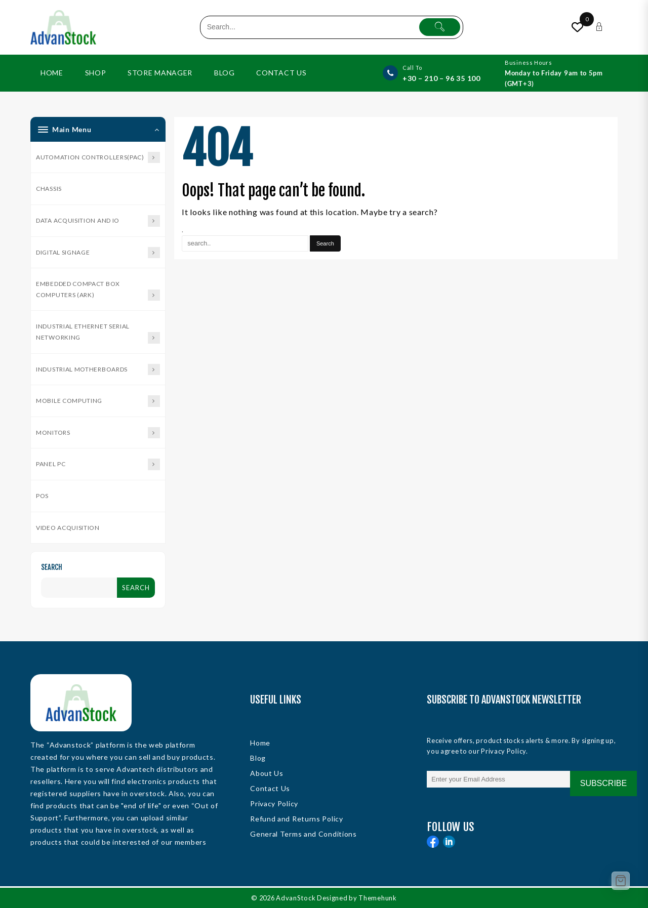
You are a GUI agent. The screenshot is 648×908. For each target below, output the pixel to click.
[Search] (325, 243)
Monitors (98, 433)
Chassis (49, 188)
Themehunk (380, 898)
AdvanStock (296, 898)
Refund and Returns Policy (296, 818)
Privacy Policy (274, 803)
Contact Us (270, 788)
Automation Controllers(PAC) (98, 157)
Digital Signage (98, 253)
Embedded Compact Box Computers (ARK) (98, 290)
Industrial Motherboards (98, 370)
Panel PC (98, 464)
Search (51, 567)
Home (260, 742)
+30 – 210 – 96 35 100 (441, 78)
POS (42, 496)
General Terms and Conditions (303, 834)
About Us (267, 773)
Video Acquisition (68, 527)
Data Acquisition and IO (98, 221)
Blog (258, 758)
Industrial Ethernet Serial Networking (98, 332)
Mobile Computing (98, 401)
